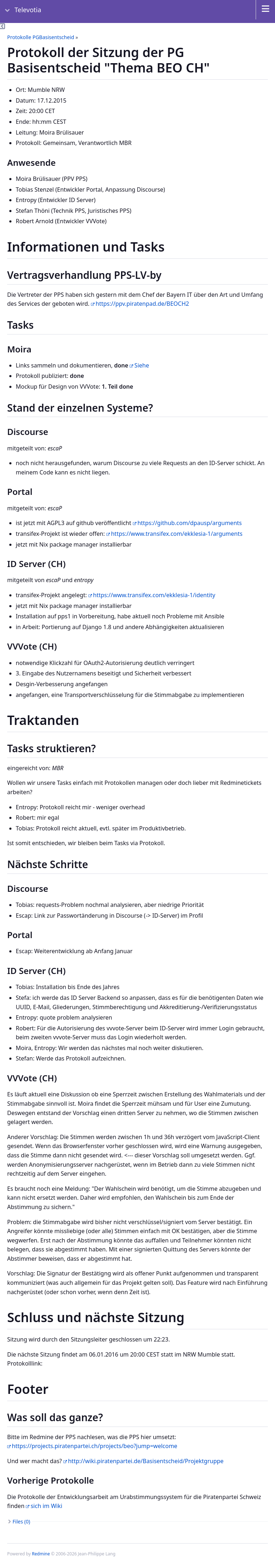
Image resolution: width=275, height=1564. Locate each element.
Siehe (141, 365)
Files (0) (21, 1521)
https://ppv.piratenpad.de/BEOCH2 (142, 304)
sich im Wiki (46, 1506)
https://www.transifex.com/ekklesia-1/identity (154, 595)
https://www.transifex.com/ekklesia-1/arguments (176, 534)
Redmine (41, 1554)
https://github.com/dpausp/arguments (190, 523)
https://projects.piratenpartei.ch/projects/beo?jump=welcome (94, 1446)
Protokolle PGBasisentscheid (40, 37)
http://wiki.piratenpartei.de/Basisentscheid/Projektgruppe (145, 1461)
